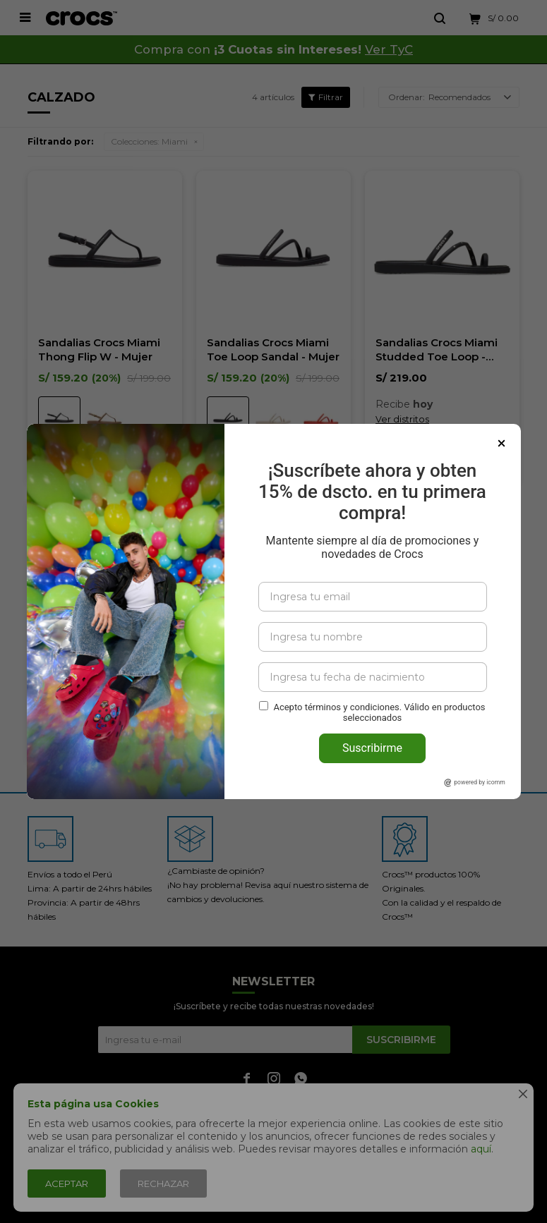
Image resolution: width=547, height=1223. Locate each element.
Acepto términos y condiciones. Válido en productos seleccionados (379, 712)
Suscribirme (372, 748)
